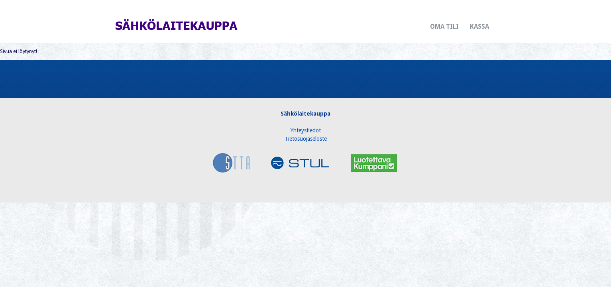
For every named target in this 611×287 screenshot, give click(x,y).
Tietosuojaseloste (306, 139)
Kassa (479, 26)
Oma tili (444, 26)
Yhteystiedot (306, 130)
